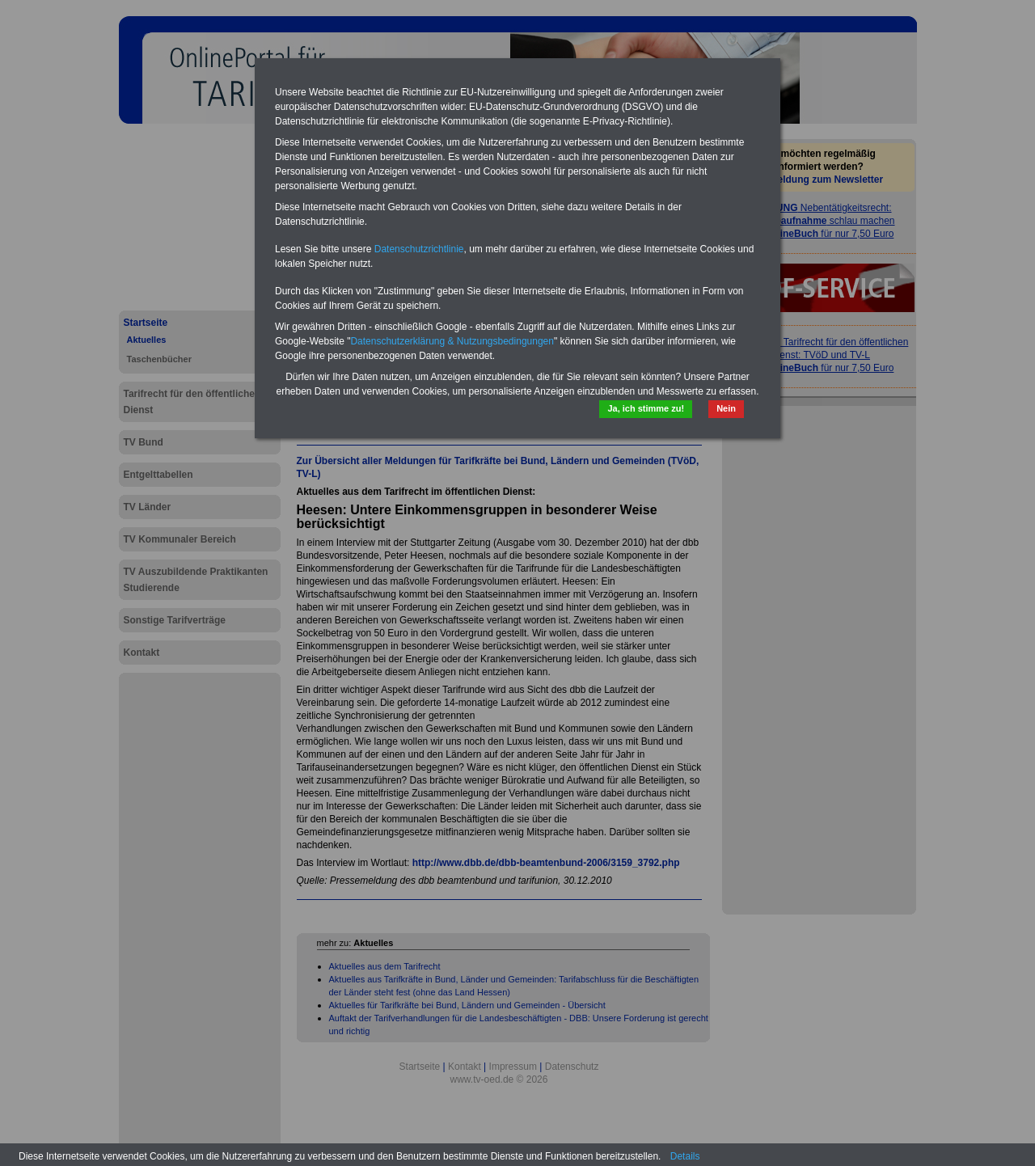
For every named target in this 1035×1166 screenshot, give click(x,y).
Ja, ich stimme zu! (645, 408)
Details (685, 1156)
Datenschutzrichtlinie (419, 249)
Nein (726, 408)
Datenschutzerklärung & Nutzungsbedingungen (452, 341)
